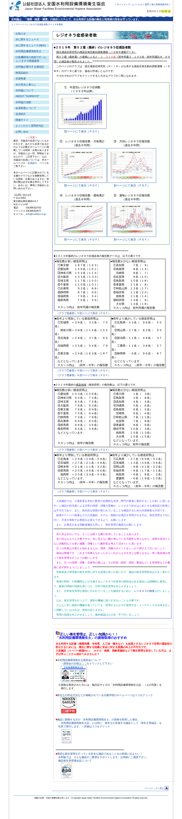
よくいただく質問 (140, 4)
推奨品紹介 (22, 72)
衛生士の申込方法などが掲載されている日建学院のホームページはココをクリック (105, 695)
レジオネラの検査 (144, 591)
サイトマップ (123, 4)
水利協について (25, 90)
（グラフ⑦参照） (66, 370)
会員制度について (26, 108)
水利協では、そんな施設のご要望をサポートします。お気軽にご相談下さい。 (103, 757)
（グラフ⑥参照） (66, 313)
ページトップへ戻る (156, 788)
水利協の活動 (23, 102)
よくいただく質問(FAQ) (29, 125)
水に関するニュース (27, 39)
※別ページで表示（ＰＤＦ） (94, 313)
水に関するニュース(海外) (31, 45)
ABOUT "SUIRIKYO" (27, 96)
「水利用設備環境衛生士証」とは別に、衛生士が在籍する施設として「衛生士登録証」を (110, 722)
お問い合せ (22, 131)
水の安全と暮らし (26, 84)
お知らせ (21, 33)
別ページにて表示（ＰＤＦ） (82, 131)
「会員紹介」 (32, 163)
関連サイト (22, 119)
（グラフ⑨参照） (66, 449)
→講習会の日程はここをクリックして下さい (87, 663)
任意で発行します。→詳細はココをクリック (84, 726)
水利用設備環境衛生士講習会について (79, 660)
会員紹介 (21, 113)
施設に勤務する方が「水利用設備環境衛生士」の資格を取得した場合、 (98, 719)
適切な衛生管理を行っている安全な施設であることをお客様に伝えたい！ (100, 753)
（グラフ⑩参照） (66, 491)
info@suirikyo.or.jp (36, 214)
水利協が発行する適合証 (30, 66)
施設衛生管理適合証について (75, 760)
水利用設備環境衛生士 (28, 51)
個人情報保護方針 (160, 4)
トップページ (17, 24)
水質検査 (21, 78)
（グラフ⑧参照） (66, 375)
